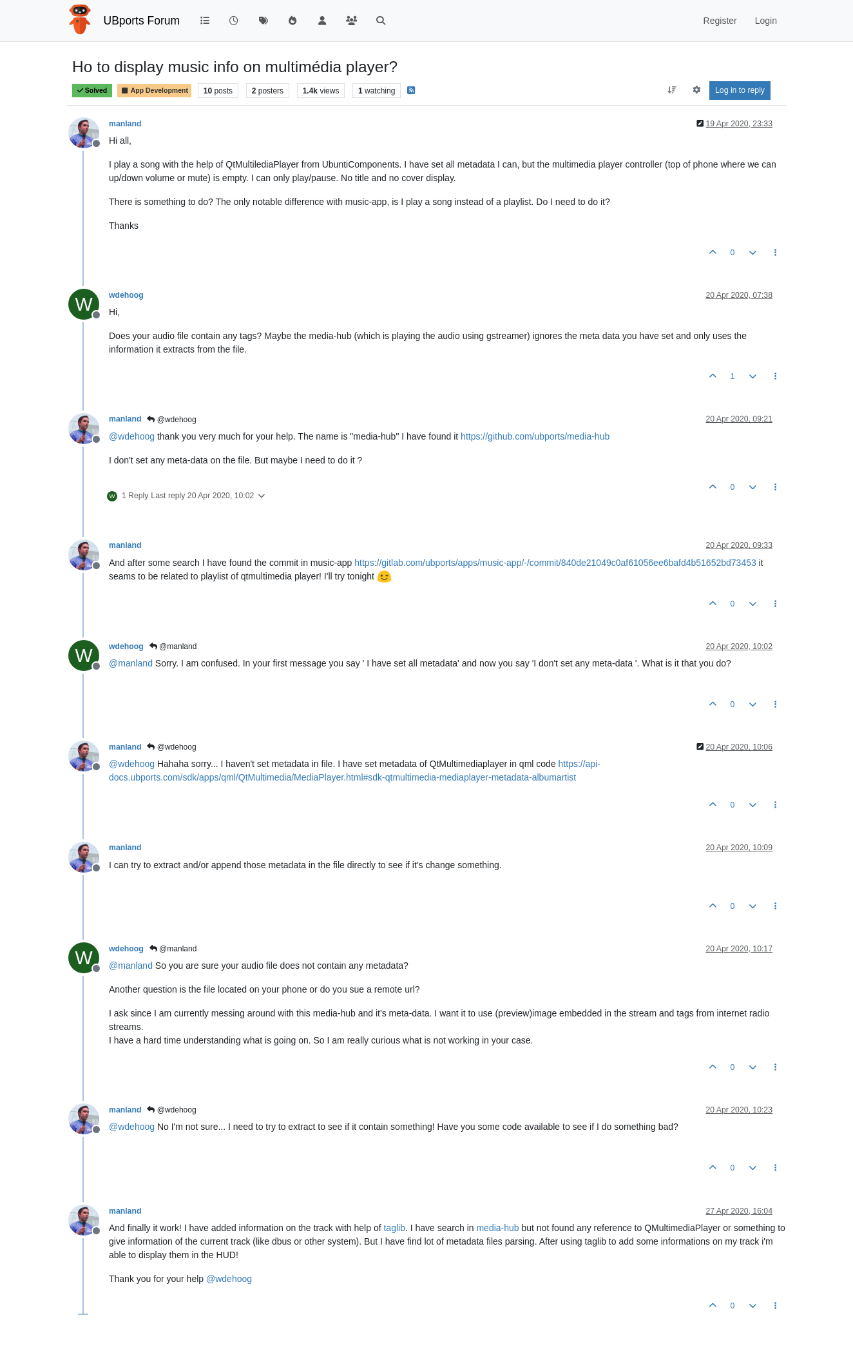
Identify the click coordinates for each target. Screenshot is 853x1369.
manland (125, 123)
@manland (173, 646)
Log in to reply (740, 90)
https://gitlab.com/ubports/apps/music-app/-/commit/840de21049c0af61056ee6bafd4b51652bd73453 (555, 563)
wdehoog (126, 295)
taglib (394, 1228)
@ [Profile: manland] (131, 663)
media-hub (497, 1228)
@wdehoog (171, 419)
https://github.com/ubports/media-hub (535, 436)
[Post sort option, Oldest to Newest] (672, 90)
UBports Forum (142, 20)
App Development (154, 90)
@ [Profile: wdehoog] (132, 436)
